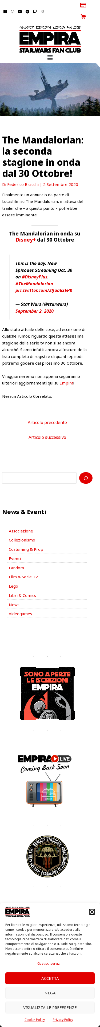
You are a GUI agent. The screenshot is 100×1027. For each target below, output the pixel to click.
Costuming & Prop (26, 537)
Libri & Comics (22, 583)
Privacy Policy (63, 1019)
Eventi (15, 546)
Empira (66, 371)
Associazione (21, 519)
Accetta (50, 978)
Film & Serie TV (23, 565)
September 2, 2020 (34, 299)
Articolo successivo (47, 426)
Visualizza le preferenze (50, 1007)
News (14, 593)
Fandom (16, 556)
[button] (92, 912)
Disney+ (25, 228)
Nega (50, 992)
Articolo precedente (47, 411)
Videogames (20, 602)
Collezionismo (22, 528)
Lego (13, 574)
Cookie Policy (35, 1019)
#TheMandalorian (34, 272)
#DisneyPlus (34, 265)
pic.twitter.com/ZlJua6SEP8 (43, 279)
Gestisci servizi (48, 963)
